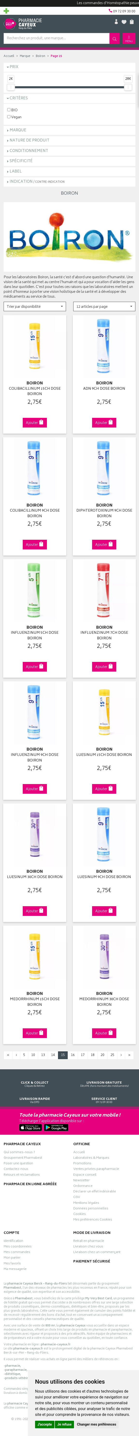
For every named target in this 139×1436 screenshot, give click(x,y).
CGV (76, 1195)
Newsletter (81, 1178)
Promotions (82, 1161)
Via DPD (35, 1094)
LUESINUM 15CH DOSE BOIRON (104, 754)
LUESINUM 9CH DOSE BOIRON (104, 875)
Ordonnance (83, 1184)
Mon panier (12, 1256)
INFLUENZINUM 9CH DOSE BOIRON (35, 756)
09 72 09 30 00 (104, 1094)
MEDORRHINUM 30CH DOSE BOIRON (104, 1000)
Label (16, 171)
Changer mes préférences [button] (96, 1424)
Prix (14, 67)
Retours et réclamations (22, 1173)
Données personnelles (90, 1206)
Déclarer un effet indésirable (94, 1190)
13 (43, 1053)
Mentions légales (86, 1201)
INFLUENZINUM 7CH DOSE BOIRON (104, 634)
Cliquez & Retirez (35, 1078)
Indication (37, 182)
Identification (13, 1239)
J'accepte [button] (44, 1424)
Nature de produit (29, 140)
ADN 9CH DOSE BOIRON (104, 388)
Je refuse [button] (64, 1424)
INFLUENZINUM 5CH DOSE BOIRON (35, 634)
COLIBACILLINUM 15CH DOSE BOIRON (35, 391)
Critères (19, 98)
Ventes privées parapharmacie (96, 1167)
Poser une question (18, 1161)
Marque (25, 56)
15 (63, 1053)
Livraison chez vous (88, 1245)
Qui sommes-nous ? (19, 1150)
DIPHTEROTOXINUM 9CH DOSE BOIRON (104, 513)
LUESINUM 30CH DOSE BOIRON (35, 875)
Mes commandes (17, 1250)
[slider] (11, 87)
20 (102, 1053)
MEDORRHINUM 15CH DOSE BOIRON (35, 1000)
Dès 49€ (104, 1078)
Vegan (14, 117)
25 (112, 1053)
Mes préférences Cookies (92, 1218)
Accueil (9, 56)
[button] (35, 306)
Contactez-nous (16, 1167)
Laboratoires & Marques (91, 1156)
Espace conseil (84, 1173)
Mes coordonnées (18, 1245)
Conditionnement (29, 151)
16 (73, 1053)
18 (93, 1053)
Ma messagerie (15, 1267)
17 (83, 1053)
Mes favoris (12, 1261)
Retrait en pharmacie (88, 1239)
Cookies (79, 1212)
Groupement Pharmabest (23, 1156)
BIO (12, 110)
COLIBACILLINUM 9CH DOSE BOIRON (35, 513)
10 (33, 1053)
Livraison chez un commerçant (96, 1250)
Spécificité (21, 161)
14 (53, 1053)
